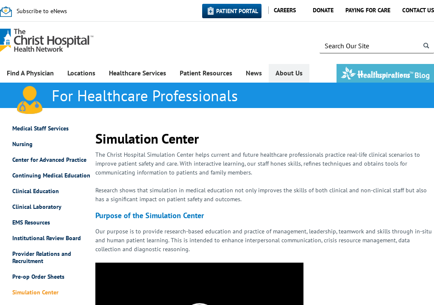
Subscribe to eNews (42, 11)
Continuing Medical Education (51, 175)
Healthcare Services (137, 73)
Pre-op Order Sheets (38, 276)
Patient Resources (206, 73)
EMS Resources (31, 222)
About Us (289, 73)
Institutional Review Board (46, 238)
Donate (323, 10)
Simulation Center (35, 292)
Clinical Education (35, 191)
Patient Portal (237, 11)
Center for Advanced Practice (49, 160)
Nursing (22, 144)
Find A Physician (30, 73)
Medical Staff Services (40, 128)
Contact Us (418, 10)
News (254, 73)
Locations (81, 73)
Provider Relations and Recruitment (41, 257)
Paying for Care (367, 10)
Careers (285, 10)
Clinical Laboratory (36, 207)
